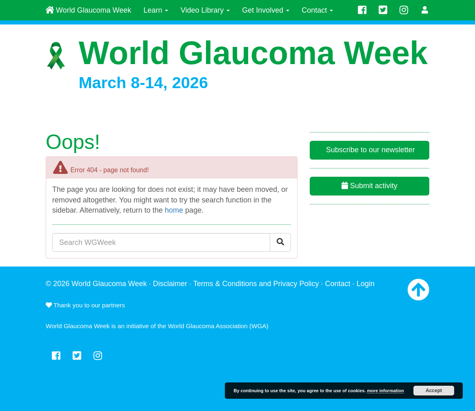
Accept (434, 390)
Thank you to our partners (85, 305)
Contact (317, 10)
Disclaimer (170, 284)
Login (366, 284)
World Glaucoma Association (208, 325)
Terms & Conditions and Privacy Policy (256, 284)
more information (385, 390)
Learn (155, 10)
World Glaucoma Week (88, 10)
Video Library (205, 10)
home (174, 210)
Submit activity (369, 186)
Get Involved (265, 10)
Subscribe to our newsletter (369, 150)
